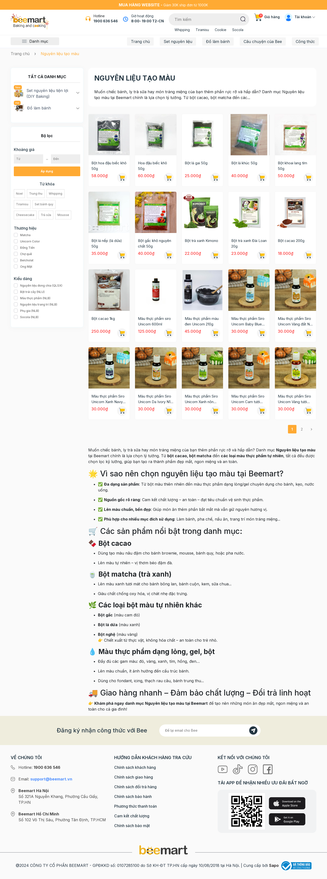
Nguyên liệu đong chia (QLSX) (38, 285)
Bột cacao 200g (291, 240)
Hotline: (39, 767)
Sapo (274, 865)
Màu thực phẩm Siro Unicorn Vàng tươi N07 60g (294, 399)
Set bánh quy (44, 204)
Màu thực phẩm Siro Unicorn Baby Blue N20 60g (247, 321)
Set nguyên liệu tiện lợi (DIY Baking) (41, 93)
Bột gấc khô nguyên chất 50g (154, 243)
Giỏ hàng (267, 17)
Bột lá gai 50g (196, 163)
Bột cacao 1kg (103, 318)
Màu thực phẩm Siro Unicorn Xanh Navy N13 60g (108, 399)
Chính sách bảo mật (132, 825)
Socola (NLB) (26, 317)
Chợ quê (23, 254)
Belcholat (23, 260)
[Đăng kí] (253, 730)
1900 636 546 (106, 21)
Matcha (22, 235)
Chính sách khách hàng (135, 767)
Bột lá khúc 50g (244, 163)
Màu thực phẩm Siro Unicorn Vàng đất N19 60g (295, 321)
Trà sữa (46, 215)
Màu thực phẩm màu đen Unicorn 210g (202, 321)
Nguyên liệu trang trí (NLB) (35, 304)
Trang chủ (140, 41)
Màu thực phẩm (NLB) (32, 298)
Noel (19, 193)
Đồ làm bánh (218, 41)
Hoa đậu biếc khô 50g (152, 166)
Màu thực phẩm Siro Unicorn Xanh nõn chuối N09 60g (201, 399)
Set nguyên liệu (178, 41)
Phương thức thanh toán (135, 806)
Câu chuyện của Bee (263, 41)
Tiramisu (202, 30)
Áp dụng (47, 171)
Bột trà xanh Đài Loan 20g (249, 243)
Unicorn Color (27, 241)
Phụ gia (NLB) (26, 311)
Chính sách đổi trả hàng (135, 786)
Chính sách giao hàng (133, 777)
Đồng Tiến (24, 248)
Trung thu (35, 193)
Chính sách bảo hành (133, 796)
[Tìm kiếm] (243, 19)
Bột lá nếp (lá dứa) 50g (106, 243)
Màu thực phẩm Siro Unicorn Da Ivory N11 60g (155, 399)
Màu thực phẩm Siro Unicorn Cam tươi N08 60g (247, 399)
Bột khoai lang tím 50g (292, 166)
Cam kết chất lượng (131, 815)
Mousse (63, 215)
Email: (45, 779)
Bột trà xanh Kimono (201, 240)
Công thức (305, 41)
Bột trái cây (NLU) (29, 292)
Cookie (220, 30)
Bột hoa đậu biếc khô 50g (109, 166)
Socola (237, 30)
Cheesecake (25, 215)
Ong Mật (23, 267)
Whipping (182, 30)
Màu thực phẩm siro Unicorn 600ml (154, 321)
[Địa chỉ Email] (210, 730)
